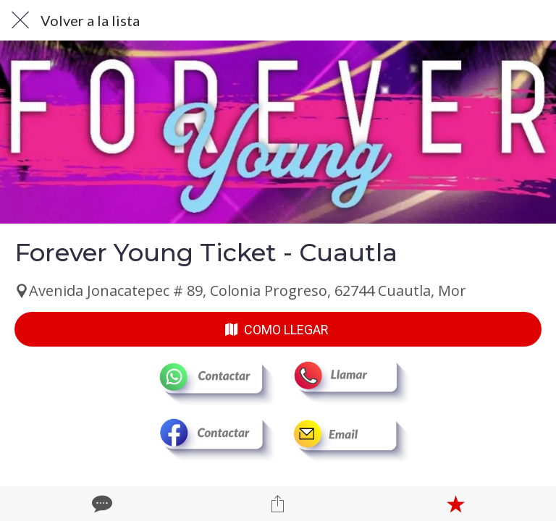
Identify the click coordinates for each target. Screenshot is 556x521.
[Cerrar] (20, 20)
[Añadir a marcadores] (455, 503)
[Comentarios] (100, 503)
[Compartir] (278, 503)
